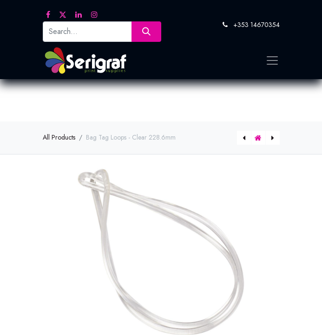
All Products (59, 137)
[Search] (146, 31)
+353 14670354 (256, 24)
